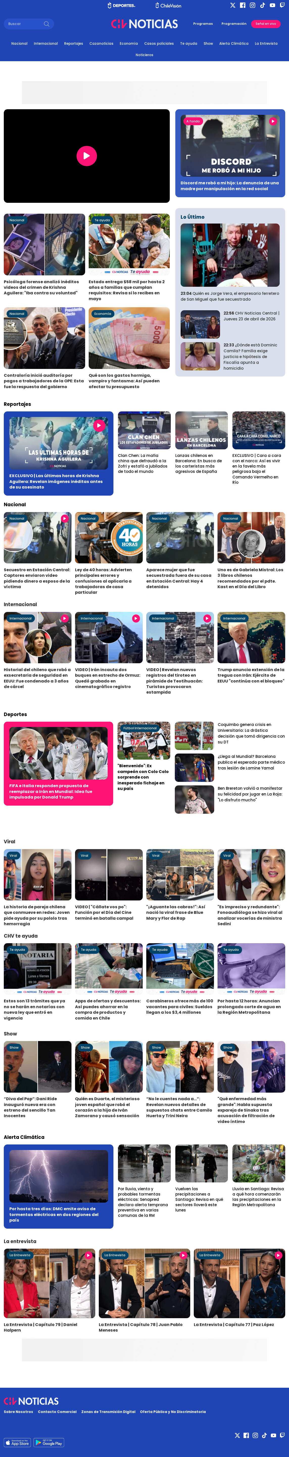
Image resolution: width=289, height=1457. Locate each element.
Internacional (46, 43)
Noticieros (144, 55)
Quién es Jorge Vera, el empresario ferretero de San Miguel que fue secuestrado (230, 296)
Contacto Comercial (57, 1411)
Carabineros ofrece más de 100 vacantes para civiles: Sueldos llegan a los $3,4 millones (179, 1006)
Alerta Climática (234, 43)
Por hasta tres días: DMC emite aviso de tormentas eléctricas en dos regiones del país (54, 1214)
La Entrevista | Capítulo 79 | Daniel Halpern (40, 1327)
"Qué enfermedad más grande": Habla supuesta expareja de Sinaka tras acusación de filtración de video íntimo (246, 1110)
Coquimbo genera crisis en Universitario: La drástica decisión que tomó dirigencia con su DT (251, 733)
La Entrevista (266, 43)
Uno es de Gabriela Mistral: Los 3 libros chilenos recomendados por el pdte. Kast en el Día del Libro (250, 578)
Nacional (19, 43)
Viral (13, 855)
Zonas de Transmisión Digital (108, 1411)
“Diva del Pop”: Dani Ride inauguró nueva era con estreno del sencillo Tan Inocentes (30, 1107)
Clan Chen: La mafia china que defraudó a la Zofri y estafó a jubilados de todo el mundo (142, 463)
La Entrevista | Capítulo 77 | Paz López (234, 1325)
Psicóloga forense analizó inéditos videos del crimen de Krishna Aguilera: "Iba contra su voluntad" (41, 287)
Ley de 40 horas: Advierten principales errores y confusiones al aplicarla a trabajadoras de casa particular (103, 581)
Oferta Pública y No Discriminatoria (173, 1411)
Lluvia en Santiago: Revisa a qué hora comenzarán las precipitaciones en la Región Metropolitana (258, 1196)
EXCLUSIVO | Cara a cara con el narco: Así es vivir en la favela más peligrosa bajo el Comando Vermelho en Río (256, 469)
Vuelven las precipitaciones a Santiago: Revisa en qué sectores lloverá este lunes (199, 1199)
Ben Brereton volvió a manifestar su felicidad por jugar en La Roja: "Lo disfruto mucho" (250, 794)
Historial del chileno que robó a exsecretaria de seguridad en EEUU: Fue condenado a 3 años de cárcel (37, 678)
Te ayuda (188, 43)
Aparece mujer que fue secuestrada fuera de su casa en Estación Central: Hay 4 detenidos (178, 578)
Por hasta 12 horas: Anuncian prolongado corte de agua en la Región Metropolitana (249, 1006)
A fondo (193, 121)
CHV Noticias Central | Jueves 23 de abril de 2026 (251, 316)
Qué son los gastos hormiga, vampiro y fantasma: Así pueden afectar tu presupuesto (124, 381)
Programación (234, 23)
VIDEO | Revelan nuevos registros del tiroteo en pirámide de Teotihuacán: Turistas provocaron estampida (174, 681)
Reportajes (73, 43)
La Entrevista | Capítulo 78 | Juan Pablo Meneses (141, 1327)
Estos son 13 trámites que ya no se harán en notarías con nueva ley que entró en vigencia (34, 1009)
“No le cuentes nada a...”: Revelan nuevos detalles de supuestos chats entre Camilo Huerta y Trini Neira (179, 1107)
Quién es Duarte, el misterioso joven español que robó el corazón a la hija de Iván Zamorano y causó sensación (107, 1107)
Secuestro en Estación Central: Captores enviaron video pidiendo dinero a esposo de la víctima (37, 578)
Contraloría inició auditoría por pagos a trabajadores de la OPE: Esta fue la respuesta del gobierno (44, 381)
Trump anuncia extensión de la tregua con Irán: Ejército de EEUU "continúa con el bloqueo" (251, 675)
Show (208, 43)
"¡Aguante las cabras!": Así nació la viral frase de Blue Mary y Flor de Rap (175, 912)
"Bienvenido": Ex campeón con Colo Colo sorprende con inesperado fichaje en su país (143, 777)
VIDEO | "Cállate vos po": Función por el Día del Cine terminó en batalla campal (104, 912)
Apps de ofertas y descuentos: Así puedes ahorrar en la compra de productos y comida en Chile (108, 1009)
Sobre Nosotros (18, 1411)
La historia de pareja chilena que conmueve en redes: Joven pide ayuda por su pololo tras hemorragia (37, 915)
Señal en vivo (266, 24)
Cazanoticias (101, 43)
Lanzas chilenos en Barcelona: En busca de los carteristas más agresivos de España (198, 463)
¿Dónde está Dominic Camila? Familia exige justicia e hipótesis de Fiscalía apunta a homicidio (250, 356)
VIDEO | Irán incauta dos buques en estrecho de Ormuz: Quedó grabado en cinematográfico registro (107, 678)
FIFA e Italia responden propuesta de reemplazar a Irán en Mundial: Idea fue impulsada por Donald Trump (50, 791)
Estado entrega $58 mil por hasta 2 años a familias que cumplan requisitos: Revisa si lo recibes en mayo (127, 290)
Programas (203, 23)
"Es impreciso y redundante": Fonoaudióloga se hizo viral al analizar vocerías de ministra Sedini (250, 915)
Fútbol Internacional (140, 728)
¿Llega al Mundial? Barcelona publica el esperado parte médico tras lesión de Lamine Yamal (251, 762)
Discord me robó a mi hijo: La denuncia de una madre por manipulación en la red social (230, 185)
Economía (129, 43)
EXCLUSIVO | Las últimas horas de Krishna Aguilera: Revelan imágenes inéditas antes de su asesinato (56, 481)
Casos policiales (159, 43)
